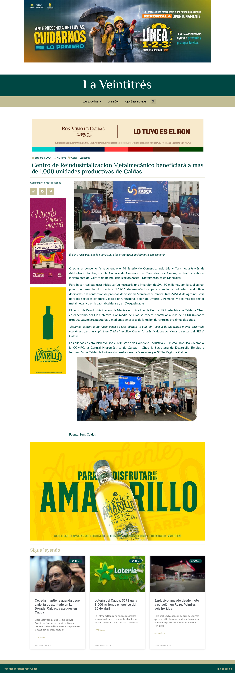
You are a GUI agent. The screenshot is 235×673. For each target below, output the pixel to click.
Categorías (92, 101)
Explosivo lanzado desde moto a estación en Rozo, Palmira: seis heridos (176, 604)
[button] (153, 101)
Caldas (75, 157)
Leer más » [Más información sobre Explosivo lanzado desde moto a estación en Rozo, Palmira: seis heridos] (159, 633)
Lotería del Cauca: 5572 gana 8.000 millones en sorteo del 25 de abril (116, 604)
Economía (84, 157)
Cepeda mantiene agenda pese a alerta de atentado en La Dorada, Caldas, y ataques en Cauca (57, 606)
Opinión (113, 101)
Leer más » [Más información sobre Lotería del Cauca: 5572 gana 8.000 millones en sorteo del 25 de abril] (100, 630)
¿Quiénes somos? (136, 101)
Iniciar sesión (224, 668)
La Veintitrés (117, 85)
